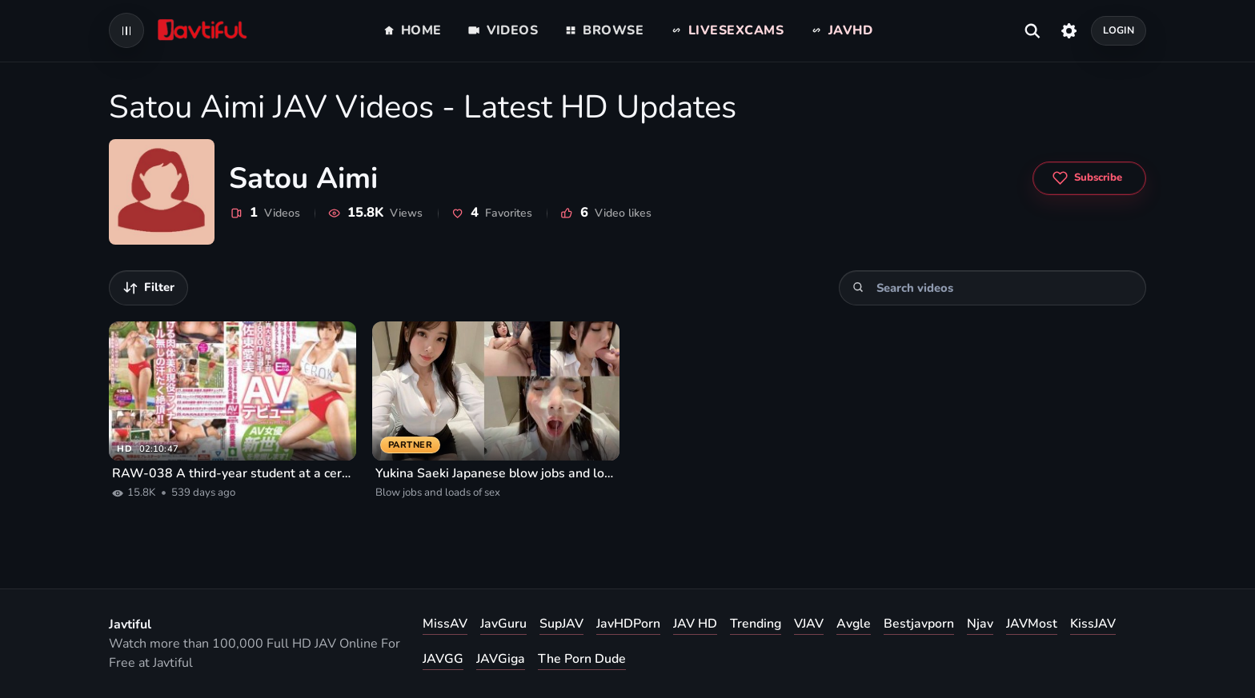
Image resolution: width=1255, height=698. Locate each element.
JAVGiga (500, 659)
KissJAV (1093, 623)
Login (1119, 30)
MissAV (445, 623)
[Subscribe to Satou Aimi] (1089, 178)
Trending (755, 623)
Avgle (853, 623)
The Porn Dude (582, 659)
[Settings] (1069, 30)
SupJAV (561, 623)
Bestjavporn (919, 623)
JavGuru (503, 623)
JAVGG (443, 659)
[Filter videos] (148, 287)
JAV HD (695, 623)
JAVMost (1031, 623)
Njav (980, 623)
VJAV (809, 623)
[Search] (858, 287)
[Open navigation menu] (126, 30)
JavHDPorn (628, 623)
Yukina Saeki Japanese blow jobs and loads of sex (495, 473)
